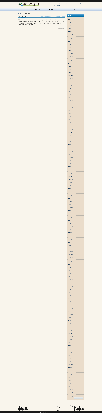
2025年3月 (70, 41)
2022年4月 (70, 113)
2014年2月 (70, 327)
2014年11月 (70, 311)
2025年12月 (70, 28)
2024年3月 (70, 66)
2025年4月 (70, 38)
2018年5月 (70, 210)
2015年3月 (70, 298)
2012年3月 (70, 380)
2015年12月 (70, 279)
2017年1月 (70, 248)
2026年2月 (70, 22)
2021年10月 (70, 132)
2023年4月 (70, 88)
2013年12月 (70, 333)
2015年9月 (70, 289)
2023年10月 (70, 82)
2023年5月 (70, 85)
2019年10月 (70, 182)
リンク (71, 3)
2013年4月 (70, 349)
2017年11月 (70, 229)
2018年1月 (70, 223)
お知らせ (55, 3)
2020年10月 (70, 157)
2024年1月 (70, 72)
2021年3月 (70, 141)
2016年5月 (70, 264)
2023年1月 (70, 97)
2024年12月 (70, 50)
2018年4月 (70, 213)
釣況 (60, 3)
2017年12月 (70, 226)
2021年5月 (70, 135)
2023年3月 (70, 91)
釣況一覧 (78, 397)
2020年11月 (70, 154)
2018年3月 (70, 217)
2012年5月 (70, 374)
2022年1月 (70, 122)
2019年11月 (70, 179)
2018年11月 (70, 204)
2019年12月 (70, 176)
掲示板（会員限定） (57, 5)
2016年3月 (70, 270)
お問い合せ (81, 3)
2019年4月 (70, 188)
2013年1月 (70, 358)
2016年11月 (70, 254)
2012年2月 (70, 383)
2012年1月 (70, 386)
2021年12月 (70, 126)
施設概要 (51, 9)
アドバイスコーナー (78, 9)
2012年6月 (70, 370)
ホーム (19, 13)
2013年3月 (70, 352)
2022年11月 (70, 104)
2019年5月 (70, 185)
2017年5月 (70, 235)
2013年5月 (70, 345)
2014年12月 (70, 308)
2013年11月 (70, 336)
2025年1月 (70, 47)
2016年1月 (70, 276)
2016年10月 (70, 257)
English (76, 3)
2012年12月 (70, 361)
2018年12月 (70, 201)
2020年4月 (70, 163)
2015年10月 (70, 286)
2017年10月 (70, 232)
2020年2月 (70, 169)
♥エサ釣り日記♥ (65, 3)
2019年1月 (70, 198)
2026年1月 (70, 25)
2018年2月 (70, 220)
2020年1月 (70, 173)
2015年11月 (70, 283)
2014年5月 (70, 317)
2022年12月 (70, 100)
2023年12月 (70, 75)
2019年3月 (70, 191)
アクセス (64, 9)
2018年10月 (70, 207)
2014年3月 (70, 323)
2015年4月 (70, 295)
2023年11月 (70, 78)
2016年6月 (70, 261)
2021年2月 (70, 144)
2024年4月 (70, 63)
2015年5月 (70, 292)
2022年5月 (70, 110)
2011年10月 (70, 396)
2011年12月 (70, 389)
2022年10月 (70, 107)
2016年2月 (70, 273)
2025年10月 (70, 34)
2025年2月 (70, 44)
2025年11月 (70, 31)
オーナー (60, 30)
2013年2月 (70, 355)
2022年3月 (70, 116)
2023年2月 (70, 94)
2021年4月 (70, 138)
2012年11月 (70, 364)
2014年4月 (70, 320)
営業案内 (37, 9)
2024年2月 (70, 69)
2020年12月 (70, 151)
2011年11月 (70, 392)
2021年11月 (70, 129)
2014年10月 (70, 314)
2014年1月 (70, 330)
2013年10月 (70, 339)
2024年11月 (70, 53)
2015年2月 (70, 301)
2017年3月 (70, 242)
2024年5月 (70, 60)
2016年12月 (70, 251)
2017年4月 (70, 239)
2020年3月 (70, 166)
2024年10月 (70, 56)
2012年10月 (70, 367)
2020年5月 (70, 160)
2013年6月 (70, 342)
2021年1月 (70, 148)
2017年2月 (70, 245)
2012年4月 (70, 377)
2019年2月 (70, 195)
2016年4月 (70, 267)
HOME (24, 9)
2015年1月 (70, 305)
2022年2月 (70, 119)
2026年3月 (70, 19)
